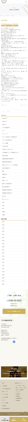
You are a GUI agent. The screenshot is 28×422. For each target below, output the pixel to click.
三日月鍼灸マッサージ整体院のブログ (9, 25)
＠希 (3, 205)
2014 (3, 259)
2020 (3, 240)
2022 (3, 234)
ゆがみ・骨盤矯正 (20, 389)
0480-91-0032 (15, 300)
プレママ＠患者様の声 (7, 140)
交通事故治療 (19, 398)
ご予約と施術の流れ (6, 388)
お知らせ (4, 124)
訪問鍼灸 (18, 400)
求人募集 (4, 405)
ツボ (3, 130)
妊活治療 (18, 394)
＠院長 (3, 214)
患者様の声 (4, 174)
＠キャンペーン (5, 199)
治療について (5, 180)
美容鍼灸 (18, 396)
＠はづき (4, 196)
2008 (3, 277)
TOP (3, 383)
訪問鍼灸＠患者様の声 (7, 193)
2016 (3, 253)
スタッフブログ (6, 15)
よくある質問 (5, 397)
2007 (3, 281)
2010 (3, 271)
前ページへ (5, 105)
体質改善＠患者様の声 (7, 161)
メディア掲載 (5, 143)
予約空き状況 (5, 155)
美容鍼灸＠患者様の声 (7, 189)
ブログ (3, 400)
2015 (3, 256)
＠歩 (3, 208)
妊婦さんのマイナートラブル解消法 (10, 165)
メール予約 (23, 420)
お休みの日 (4, 118)
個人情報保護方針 (6, 408)
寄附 (3, 171)
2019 (3, 243)
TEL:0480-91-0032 (5, 327)
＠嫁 (3, 202)
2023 (3, 231)
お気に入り (4, 121)
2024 (3, 228)
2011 (3, 268)
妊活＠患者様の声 (6, 168)
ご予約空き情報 (5, 420)
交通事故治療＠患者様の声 (8, 158)
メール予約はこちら (15, 311)
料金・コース (5, 391)
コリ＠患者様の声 (6, 127)
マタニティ (18, 391)
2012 (3, 265)
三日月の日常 (5, 146)
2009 (3, 274)
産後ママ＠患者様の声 (7, 183)
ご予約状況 (4, 385)
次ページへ (23, 105)
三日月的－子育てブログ (7, 149)
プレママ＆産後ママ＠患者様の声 (9, 137)
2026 (3, 221)
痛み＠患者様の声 (6, 186)
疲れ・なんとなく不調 (21, 387)
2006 (3, 284)
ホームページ (8, 81)
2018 (3, 246)
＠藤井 (3, 211)
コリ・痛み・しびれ (20, 385)
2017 (3, 249)
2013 (3, 262)
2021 (3, 237)
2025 (3, 225)
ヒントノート (5, 133)
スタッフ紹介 (5, 394)
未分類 (3, 177)
